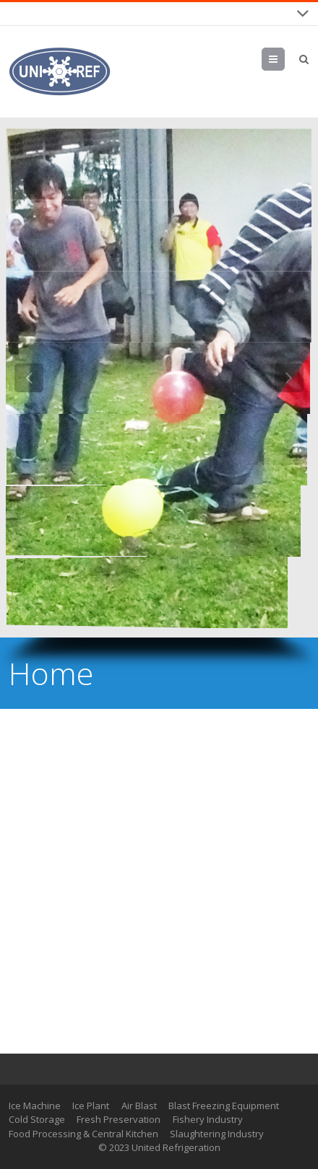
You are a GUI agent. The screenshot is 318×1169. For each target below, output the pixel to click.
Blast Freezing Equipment (223, 1105)
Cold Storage (37, 1119)
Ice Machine (35, 1105)
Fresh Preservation (118, 1119)
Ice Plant (90, 1105)
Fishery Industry (208, 1119)
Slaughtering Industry (217, 1133)
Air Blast (139, 1105)
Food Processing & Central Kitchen (83, 1133)
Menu (284, 59)
